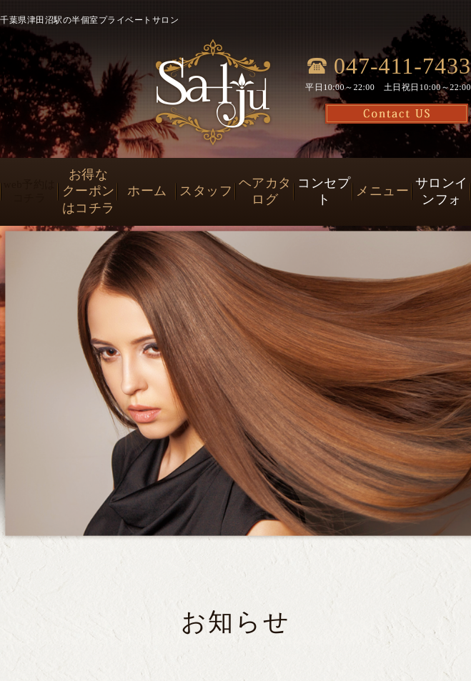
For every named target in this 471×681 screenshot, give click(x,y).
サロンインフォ (441, 191)
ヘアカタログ (265, 191)
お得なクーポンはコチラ (88, 191)
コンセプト (323, 191)
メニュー (382, 191)
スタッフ (205, 191)
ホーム (147, 191)
